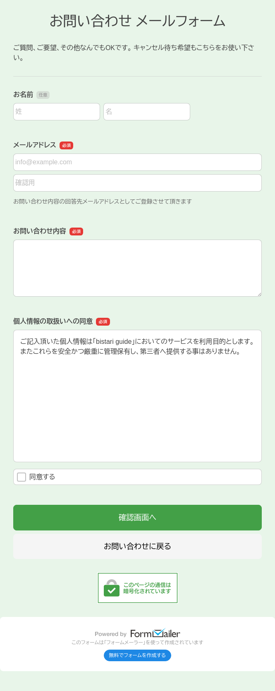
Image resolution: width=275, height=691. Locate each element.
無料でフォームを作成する (137, 655)
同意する (36, 477)
